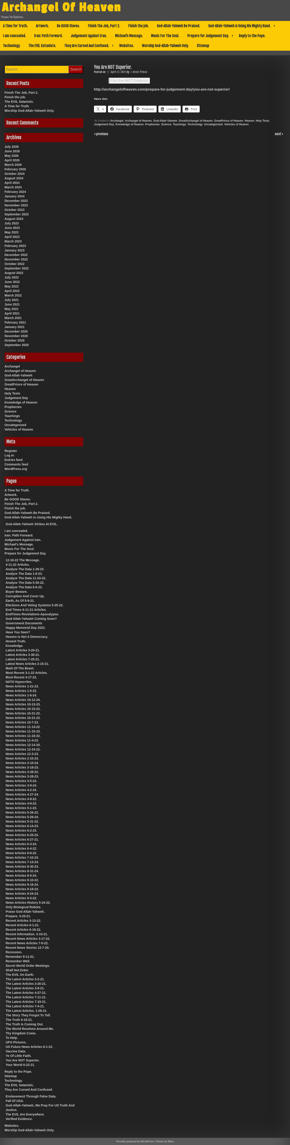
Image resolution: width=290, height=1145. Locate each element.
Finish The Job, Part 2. (104, 26)
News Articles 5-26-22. (22, 812)
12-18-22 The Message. (23, 560)
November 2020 (16, 336)
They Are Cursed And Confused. (86, 45)
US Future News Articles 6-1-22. (29, 1047)
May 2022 (11, 286)
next (278, 133)
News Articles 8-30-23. (22, 866)
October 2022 (15, 264)
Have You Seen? (18, 632)
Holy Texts (262, 120)
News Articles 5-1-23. (21, 808)
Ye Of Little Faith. (18, 1056)
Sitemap (203, 45)
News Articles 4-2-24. (21, 790)
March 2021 (13, 318)
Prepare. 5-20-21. (18, 916)
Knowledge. (14, 646)
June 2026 (12, 151)
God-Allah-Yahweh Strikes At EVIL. (32, 524)
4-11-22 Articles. (18, 564)
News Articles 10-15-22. (23, 709)
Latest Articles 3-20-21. (23, 650)
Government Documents (24, 623)
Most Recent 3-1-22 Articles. (27, 673)
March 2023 (13, 241)
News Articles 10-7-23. (22, 722)
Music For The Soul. (165, 36)
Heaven (249, 120)
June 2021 (12, 304)
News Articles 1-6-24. (21, 695)
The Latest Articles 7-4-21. (25, 1006)
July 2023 (12, 223)
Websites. (126, 45)
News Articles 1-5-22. (21, 691)
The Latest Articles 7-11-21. (26, 997)
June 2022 (12, 282)
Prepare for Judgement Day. (208, 36)
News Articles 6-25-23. (22, 835)
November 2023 (16, 205)
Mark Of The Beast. (20, 668)
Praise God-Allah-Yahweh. (25, 911)
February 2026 (15, 169)
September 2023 (17, 214)
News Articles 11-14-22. (23, 727)
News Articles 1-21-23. (22, 686)
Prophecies (152, 124)
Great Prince (140, 72)
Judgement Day (104, 124)
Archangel (116, 120)
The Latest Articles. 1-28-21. (26, 1011)
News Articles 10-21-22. (23, 713)
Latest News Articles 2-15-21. (27, 664)
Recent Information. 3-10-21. (27, 934)
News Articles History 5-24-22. (28, 902)
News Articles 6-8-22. (21, 853)
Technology (195, 124)
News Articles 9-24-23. (22, 893)
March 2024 (13, 187)
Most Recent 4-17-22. (21, 677)
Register (11, 451)
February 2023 (15, 246)
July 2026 (12, 146)
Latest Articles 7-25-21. (23, 659)
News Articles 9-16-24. (22, 884)
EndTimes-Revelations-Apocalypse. (32, 614)
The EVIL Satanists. (42, 45)
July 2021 (12, 300)
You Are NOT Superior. (129, 80)
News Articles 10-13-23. (23, 704)
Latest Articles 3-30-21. (23, 655)
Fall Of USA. (15, 1101)
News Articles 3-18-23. (22, 767)
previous (101, 133)
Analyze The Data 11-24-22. (26, 578)
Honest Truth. (16, 641)
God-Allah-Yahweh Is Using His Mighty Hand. (239, 26)
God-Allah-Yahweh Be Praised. (178, 26)
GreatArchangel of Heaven (196, 120)
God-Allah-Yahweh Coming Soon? (31, 618)
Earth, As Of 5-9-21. (20, 600)
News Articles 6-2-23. (21, 830)
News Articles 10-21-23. (23, 718)
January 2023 (15, 250)
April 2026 (12, 160)
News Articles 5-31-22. (22, 821)
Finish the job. (138, 26)
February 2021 (15, 322)
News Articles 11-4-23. (22, 740)
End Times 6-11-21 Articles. (26, 609)
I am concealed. (14, 36)
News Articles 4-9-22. (21, 799)
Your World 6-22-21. (20, 1065)
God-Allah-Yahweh (165, 120)
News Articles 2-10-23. (22, 758)
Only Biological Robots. (23, 907)
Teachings (179, 124)
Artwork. (42, 26)
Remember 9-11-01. (20, 956)
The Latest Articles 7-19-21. (26, 1002)
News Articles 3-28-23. (22, 776)
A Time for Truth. (15, 26)
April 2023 (12, 237)
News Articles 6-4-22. (21, 848)
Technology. (11, 45)
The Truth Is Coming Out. (24, 1024)
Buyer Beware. (16, 591)
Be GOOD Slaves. (68, 26)
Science (166, 124)
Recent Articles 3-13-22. (23, 920)
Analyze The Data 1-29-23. (25, 569)
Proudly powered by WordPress (135, 1141)
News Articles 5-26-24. (22, 817)
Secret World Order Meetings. (28, 965)
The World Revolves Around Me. (30, 1029)
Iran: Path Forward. (48, 36)
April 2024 (12, 183)
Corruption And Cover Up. (25, 596)
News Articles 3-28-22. (22, 772)
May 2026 (11, 155)
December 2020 (16, 331)
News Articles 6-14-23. (22, 826)
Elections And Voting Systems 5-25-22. (35, 605)
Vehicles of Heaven (236, 124)
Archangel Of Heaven (62, 7)
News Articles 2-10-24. (22, 763)
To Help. (12, 1038)
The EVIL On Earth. (20, 974)
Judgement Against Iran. (89, 36)
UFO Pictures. (16, 1042)
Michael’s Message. (129, 36)
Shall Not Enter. (17, 970)
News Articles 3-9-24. (21, 785)
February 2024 (15, 192)
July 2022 (12, 277)
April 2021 (12, 313)
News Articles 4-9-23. (21, 803)
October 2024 (15, 174)
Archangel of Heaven (138, 120)
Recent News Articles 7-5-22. (27, 943)
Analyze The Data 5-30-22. (25, 582)
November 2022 (16, 259)
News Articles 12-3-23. (22, 754)
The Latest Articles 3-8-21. (25, 988)
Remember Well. (18, 961)
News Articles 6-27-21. (22, 839)
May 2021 (11, 309)
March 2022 (13, 295)
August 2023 (14, 219)
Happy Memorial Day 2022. (26, 628)
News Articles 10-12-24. (23, 700)
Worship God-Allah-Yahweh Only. (165, 45)
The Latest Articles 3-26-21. (26, 983)
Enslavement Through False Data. (31, 1096)
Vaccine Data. (16, 1051)
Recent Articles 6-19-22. (23, 929)
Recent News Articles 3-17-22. (28, 938)
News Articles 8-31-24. (22, 871)
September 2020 (17, 345)
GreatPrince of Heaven (228, 120)
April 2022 (12, 291)
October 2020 (15, 340)
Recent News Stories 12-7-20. (28, 947)
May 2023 (11, 232)
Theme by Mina (165, 1141)
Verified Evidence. (19, 1119)
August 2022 (14, 273)
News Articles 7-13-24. (22, 862)
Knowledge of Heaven (130, 124)
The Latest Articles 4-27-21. (26, 992)
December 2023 (16, 201)
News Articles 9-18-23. (22, 889)
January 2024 (15, 196)
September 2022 (17, 268)
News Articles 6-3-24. (21, 844)
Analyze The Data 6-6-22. (24, 587)
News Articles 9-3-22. (21, 898)
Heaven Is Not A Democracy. (27, 637)
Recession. (14, 952)
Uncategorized (213, 124)
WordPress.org (16, 469)
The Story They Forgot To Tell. (28, 1015)
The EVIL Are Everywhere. (25, 1114)
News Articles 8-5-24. (21, 875)
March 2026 (13, 165)
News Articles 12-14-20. (23, 745)
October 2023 (15, 210)
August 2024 (14, 178)
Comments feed (16, 464)
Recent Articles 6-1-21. (22, 925)
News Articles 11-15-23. (23, 731)
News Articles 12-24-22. (23, 749)
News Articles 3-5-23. (21, 781)
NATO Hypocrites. (19, 682)
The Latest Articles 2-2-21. (25, 979)
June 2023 (12, 228)
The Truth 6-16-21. (19, 1020)
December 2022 (16, 255)
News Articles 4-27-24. (22, 794)
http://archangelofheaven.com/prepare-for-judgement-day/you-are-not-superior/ (162, 89)
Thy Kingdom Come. (21, 1033)
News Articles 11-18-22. (23, 736)
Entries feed (14, 460)
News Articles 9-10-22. (22, 880)
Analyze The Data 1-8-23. (24, 573)
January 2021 (15, 327)
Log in (9, 455)
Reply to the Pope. (252, 36)
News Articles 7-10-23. (22, 857)
